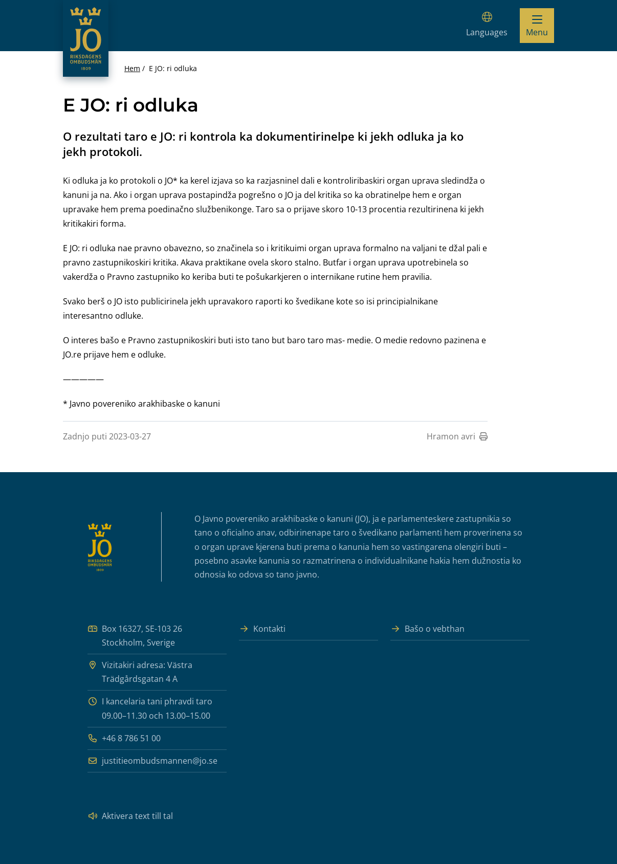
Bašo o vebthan (427, 629)
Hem (132, 68)
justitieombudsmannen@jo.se (152, 761)
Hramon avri (457, 436)
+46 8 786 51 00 (124, 738)
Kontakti (262, 629)
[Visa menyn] (537, 25)
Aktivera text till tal (130, 816)
